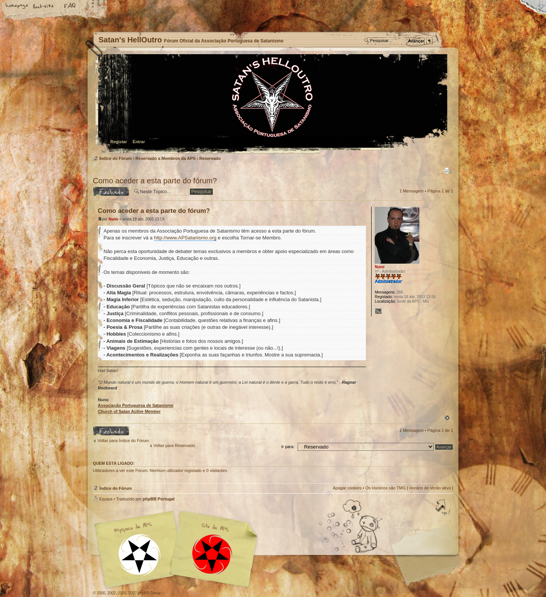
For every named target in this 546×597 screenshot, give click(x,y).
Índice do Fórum (272, 104)
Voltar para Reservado (174, 445)
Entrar (139, 141)
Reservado (210, 158)
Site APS (212, 554)
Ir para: (288, 446)
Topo (447, 418)
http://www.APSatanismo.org (185, 238)
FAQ (70, 6)
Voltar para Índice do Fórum (123, 440)
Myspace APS (178, 549)
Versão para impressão (448, 170)
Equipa (105, 499)
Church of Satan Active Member (129, 411)
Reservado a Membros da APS (165, 158)
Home (17, 6)
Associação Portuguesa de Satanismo (135, 405)
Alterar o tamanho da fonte (43, 6)
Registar (118, 141)
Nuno (113, 219)
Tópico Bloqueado (111, 191)
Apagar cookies (347, 488)
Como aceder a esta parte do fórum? (155, 181)
